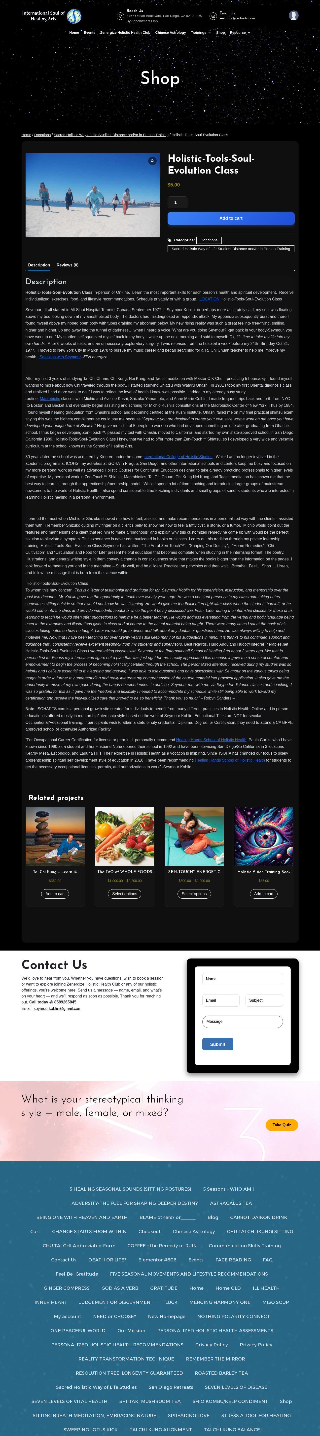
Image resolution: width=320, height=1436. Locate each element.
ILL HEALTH (266, 1288)
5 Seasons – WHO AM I (228, 1189)
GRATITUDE (164, 1288)
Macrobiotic (50, 399)
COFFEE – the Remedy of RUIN (162, 1246)
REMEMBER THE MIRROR (215, 1359)
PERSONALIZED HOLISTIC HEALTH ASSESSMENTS (215, 1330)
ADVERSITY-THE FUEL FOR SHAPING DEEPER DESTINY (134, 1203)
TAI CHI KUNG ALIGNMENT (161, 1430)
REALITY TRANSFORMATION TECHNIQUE (126, 1359)
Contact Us (63, 1260)
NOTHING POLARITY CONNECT (233, 1316)
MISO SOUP (275, 1302)
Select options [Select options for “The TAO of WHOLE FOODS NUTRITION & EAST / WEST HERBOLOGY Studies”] (124, 894)
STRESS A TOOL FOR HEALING (256, 1415)
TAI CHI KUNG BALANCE (232, 1430)
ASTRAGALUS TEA (231, 1203)
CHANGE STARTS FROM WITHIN (89, 1231)
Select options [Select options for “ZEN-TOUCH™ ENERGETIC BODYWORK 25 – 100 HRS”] (194, 894)
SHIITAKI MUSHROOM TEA (150, 1401)
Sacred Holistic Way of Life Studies (96, 1387)
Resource (240, 32)
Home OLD (228, 1288)
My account (67, 1316)
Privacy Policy (211, 1345)
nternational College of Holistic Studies (178, 457)
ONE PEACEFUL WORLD (78, 1330)
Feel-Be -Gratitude (77, 1274)
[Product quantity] (177, 202)
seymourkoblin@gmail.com (57, 1008)
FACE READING (233, 1260)
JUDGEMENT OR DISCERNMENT (116, 1302)
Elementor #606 (157, 1260)
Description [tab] (39, 265)
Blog (213, 1217)
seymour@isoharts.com (237, 18)
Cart (35, 1231)
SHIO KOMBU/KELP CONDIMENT (230, 1401)
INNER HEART (51, 1302)
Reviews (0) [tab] (67, 265)
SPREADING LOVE (189, 1415)
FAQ (268, 1260)
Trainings (201, 32)
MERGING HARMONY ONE (219, 1302)
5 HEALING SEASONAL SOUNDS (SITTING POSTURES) (130, 1189)
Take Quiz (282, 1125)
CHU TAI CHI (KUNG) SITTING (260, 1231)
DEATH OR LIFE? (107, 1260)
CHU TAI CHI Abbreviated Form (79, 1246)
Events (89, 33)
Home (74, 33)
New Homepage (166, 1316)
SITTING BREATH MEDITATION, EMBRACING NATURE (94, 1415)
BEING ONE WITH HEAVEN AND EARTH (82, 1217)
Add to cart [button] (55, 894)
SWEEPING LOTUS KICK (91, 1430)
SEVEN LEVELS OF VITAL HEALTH (69, 1401)
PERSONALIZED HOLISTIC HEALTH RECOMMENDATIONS (117, 1345)
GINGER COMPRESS (67, 1288)
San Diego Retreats (171, 1387)
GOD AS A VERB (120, 1288)
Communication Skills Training (245, 1246)
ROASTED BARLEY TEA (221, 1373)
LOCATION (208, 299)
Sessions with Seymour (59, 357)
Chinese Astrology (170, 33)
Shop (220, 33)
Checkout (150, 1231)
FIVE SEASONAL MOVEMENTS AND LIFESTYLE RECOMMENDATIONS (189, 1274)
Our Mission (131, 1330)
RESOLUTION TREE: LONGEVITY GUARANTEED (129, 1373)
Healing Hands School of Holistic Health (211, 740)
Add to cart (231, 218)
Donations (42, 135)
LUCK (171, 1302)
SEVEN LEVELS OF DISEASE (236, 1387)
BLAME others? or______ (168, 1217)
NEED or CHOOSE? (114, 1316)
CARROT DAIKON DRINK (258, 1217)
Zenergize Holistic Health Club (125, 33)
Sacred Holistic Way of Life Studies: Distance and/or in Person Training (111, 135)
